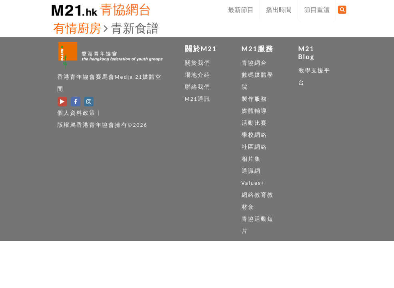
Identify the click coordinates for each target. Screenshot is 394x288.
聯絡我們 (197, 87)
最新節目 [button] (241, 10)
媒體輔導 (254, 111)
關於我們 (197, 63)
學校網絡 (254, 135)
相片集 (251, 159)
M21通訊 (197, 99)
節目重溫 (317, 10)
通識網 (251, 171)
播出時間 (279, 10)
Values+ (253, 183)
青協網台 (125, 10)
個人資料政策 (76, 113)
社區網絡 (254, 147)
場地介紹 (197, 75)
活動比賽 (254, 123)
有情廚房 (77, 28)
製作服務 (254, 99)
